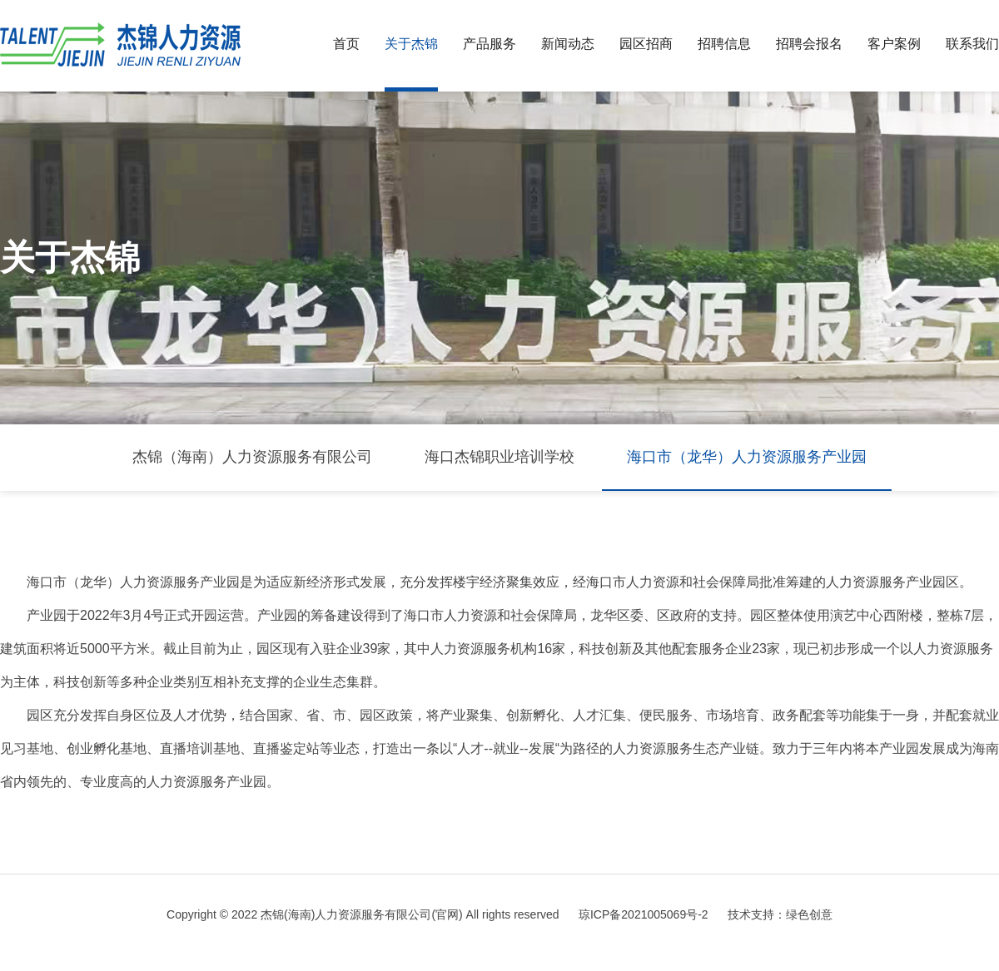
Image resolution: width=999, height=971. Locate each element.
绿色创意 (809, 914)
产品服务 (489, 44)
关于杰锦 (411, 44)
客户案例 (894, 44)
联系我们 (972, 44)
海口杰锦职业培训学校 (499, 456)
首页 (346, 44)
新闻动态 (567, 44)
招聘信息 (724, 44)
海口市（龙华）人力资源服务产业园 (747, 456)
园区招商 (646, 44)
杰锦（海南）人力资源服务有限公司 (252, 456)
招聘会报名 (809, 44)
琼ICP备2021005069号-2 (643, 914)
